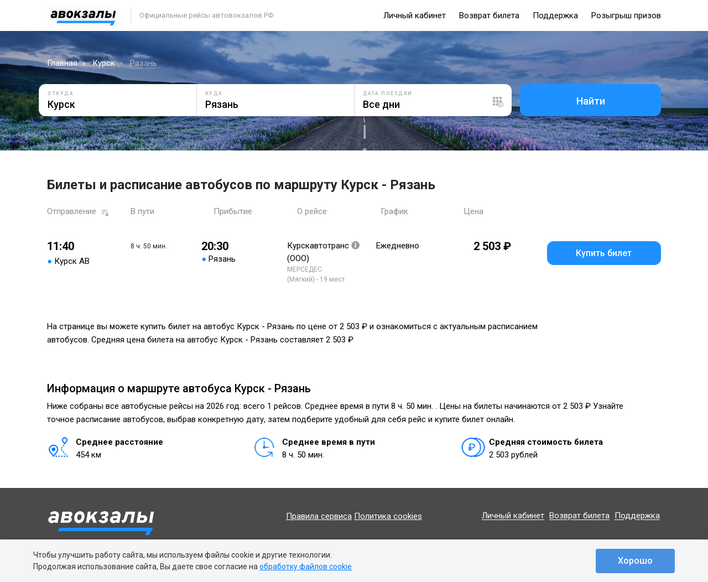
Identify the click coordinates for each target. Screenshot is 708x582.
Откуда (61, 93)
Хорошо (635, 560)
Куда (214, 93)
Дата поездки (388, 93)
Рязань (143, 63)
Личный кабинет (414, 15)
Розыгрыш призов (626, 15)
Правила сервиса (319, 516)
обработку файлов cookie (305, 566)
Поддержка (555, 15)
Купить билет (604, 253)
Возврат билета (489, 15)
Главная (62, 63)
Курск (103, 63)
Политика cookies (388, 516)
